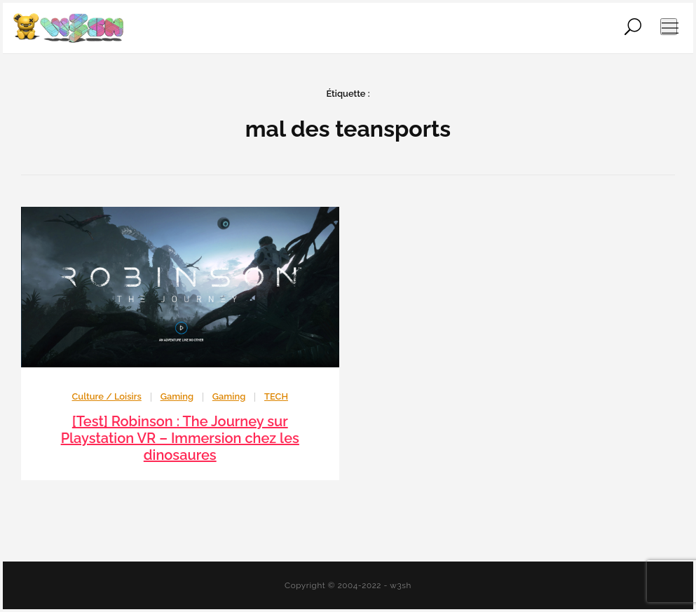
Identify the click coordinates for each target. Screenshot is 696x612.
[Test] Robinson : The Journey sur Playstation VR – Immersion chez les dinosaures (180, 438)
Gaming (177, 396)
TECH (276, 396)
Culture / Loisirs (107, 396)
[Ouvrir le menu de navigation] (668, 26)
